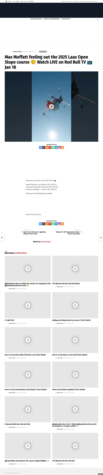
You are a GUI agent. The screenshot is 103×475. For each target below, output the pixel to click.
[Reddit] (46, 147)
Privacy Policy (76, 1)
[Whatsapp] (53, 147)
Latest (9, 1)
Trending (31, 1)
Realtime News (20, 253)
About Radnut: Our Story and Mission (88, 1)
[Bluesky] (56, 147)
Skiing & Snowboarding (52, 19)
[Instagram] (59, 147)
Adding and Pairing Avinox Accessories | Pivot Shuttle (71, 320)
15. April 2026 (9, 320)
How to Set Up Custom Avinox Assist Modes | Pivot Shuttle (26, 389)
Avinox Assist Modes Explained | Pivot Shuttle (68, 389)
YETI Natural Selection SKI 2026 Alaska (66, 284)
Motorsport (66, 19)
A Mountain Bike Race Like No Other (17, 424)
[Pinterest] (50, 147)
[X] (43, 147)
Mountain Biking (36, 19)
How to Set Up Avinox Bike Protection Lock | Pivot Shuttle (25, 355)
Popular (17, 1)
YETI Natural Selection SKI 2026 (63, 461)
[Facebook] (40, 147)
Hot (24, 1)
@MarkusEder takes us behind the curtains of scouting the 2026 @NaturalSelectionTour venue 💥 (28, 285)
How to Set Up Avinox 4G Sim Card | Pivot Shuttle (69, 355)
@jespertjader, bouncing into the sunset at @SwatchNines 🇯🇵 (27, 461)
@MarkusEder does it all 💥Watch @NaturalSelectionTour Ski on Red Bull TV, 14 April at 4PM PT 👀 (74, 425)
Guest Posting (64, 1)
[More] (62, 147)
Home (70, 1)
